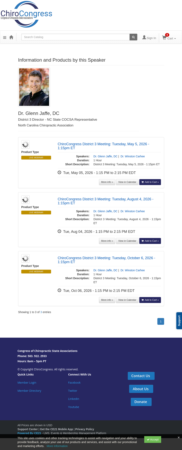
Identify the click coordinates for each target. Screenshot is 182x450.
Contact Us (140, 375)
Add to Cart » (150, 182)
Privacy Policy (84, 429)
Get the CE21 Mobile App (56, 429)
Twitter (72, 391)
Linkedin (73, 399)
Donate (140, 401)
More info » (107, 182)
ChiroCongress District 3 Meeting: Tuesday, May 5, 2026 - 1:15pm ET (103, 146)
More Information (57, 446)
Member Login (26, 382)
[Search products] (133, 37)
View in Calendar (127, 182)
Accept (153, 439)
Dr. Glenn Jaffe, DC (105, 156)
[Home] (11, 37)
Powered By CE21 (29, 433)
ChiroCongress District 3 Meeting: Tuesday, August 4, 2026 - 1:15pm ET (105, 201)
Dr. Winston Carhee (133, 156)
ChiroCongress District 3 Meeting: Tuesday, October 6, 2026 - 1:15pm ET (106, 260)
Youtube (73, 407)
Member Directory (29, 391)
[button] (4, 37)
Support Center (27, 429)
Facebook (74, 382)
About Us (140, 388)
